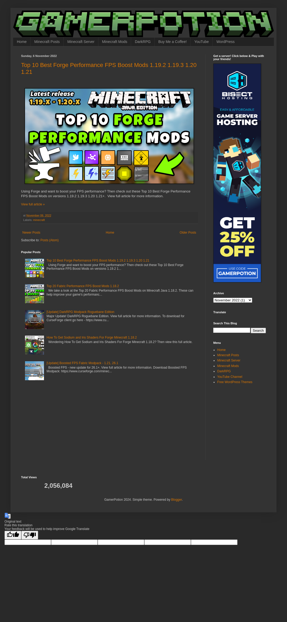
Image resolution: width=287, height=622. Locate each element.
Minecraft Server (81, 42)
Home (22, 42)
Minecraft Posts (47, 42)
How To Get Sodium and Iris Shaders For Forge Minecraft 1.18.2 (92, 337)
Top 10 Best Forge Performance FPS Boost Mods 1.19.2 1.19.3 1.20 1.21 (98, 260)
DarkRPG (143, 42)
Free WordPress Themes (235, 382)
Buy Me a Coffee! (172, 42)
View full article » (33, 204)
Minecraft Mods (114, 42)
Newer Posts (31, 232)
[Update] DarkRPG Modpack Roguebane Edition (80, 312)
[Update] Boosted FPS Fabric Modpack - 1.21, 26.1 (82, 363)
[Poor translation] (29, 535)
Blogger (176, 500)
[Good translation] (12, 535)
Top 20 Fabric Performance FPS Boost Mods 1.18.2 (83, 286)
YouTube (201, 42)
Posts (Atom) (49, 240)
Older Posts (188, 232)
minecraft (39, 219)
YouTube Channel (229, 377)
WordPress (225, 42)
